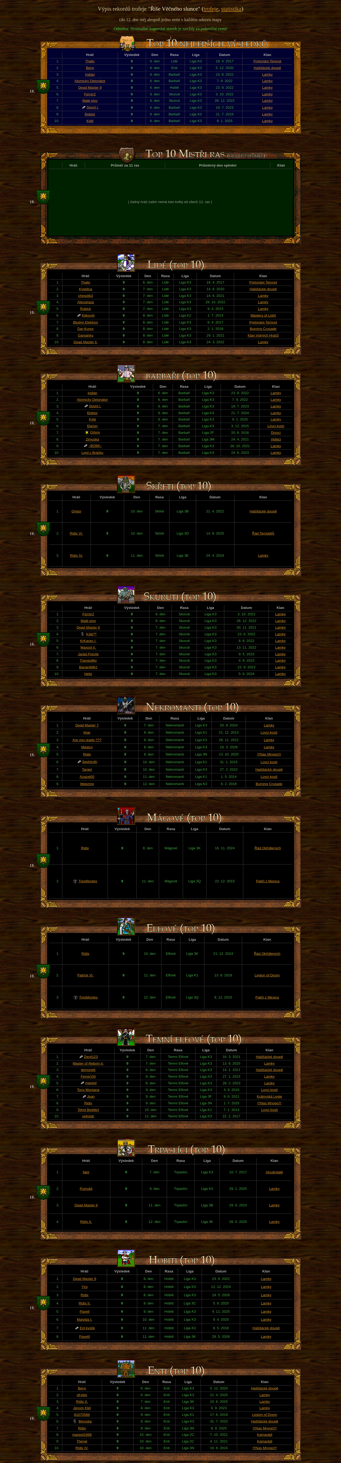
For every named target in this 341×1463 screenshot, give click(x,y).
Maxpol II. (88, 647)
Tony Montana (88, 1090)
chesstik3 (85, 296)
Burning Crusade (263, 329)
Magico (87, 747)
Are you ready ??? (87, 740)
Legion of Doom (267, 975)
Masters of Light (263, 315)
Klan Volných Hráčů (263, 335)
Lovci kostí (275, 426)
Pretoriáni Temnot (267, 61)
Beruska (85, 1421)
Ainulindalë (274, 1172)
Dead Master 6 (86, 1205)
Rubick (85, 309)
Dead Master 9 (90, 88)
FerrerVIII (88, 1076)
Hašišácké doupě (267, 68)
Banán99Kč (88, 667)
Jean (91, 1096)
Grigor (76, 511)
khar (86, 732)
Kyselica (85, 289)
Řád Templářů (263, 533)
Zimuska (92, 439)
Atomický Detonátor (90, 81)
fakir (86, 1172)
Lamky (267, 74)
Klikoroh (88, 315)
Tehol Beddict (88, 1110)
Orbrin (95, 432)
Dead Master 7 (87, 725)
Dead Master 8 (88, 627)
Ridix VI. (76, 533)
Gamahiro (86, 335)
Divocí (276, 433)
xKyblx (82, 1395)
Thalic (90, 61)
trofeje (211, 9)
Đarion (92, 426)
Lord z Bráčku (92, 453)
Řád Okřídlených (267, 848)
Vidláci (276, 439)
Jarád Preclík (88, 654)
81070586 (82, 1415)
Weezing (87, 784)
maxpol (91, 1083)
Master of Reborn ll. (88, 1063)
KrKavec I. (88, 641)
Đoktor (90, 114)
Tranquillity (88, 660)
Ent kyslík (87, 1328)
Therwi (82, 1441)
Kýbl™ (91, 634)
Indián (90, 74)
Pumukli (86, 1189)
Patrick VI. (85, 975)
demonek (88, 1070)
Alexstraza (85, 302)
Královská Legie (269, 1096)
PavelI (85, 1312)
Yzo (85, 1287)
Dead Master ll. (86, 342)
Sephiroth (89, 762)
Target (87, 769)
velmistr (88, 1116)
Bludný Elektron (85, 322)
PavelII (84, 1337)
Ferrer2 (90, 94)
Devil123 (91, 1057)
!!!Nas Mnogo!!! (269, 754)
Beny (90, 68)
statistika (231, 9)
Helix (88, 674)
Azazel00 (87, 777)
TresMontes (88, 881)
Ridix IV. (76, 555)
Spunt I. (93, 107)
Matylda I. (84, 1319)
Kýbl (90, 121)
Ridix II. (86, 1222)
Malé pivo (90, 101)
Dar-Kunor (85, 329)
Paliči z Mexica (267, 881)
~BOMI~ (95, 446)
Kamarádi (264, 1435)
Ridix (87, 754)
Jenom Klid (82, 1408)
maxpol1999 (82, 1435)
